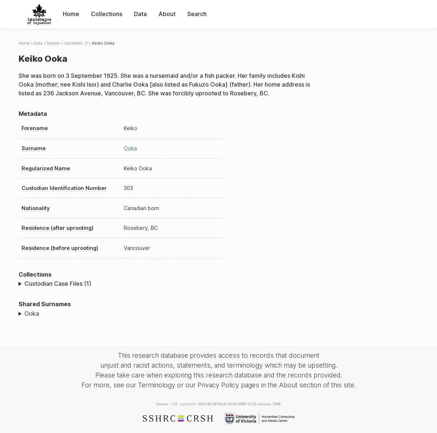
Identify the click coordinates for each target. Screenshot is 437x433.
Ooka (130, 148)
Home (71, 14)
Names (53, 43)
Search (197, 14)
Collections (106, 14)
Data (140, 14)
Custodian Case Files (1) (57, 283)
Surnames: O (76, 43)
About (167, 14)
